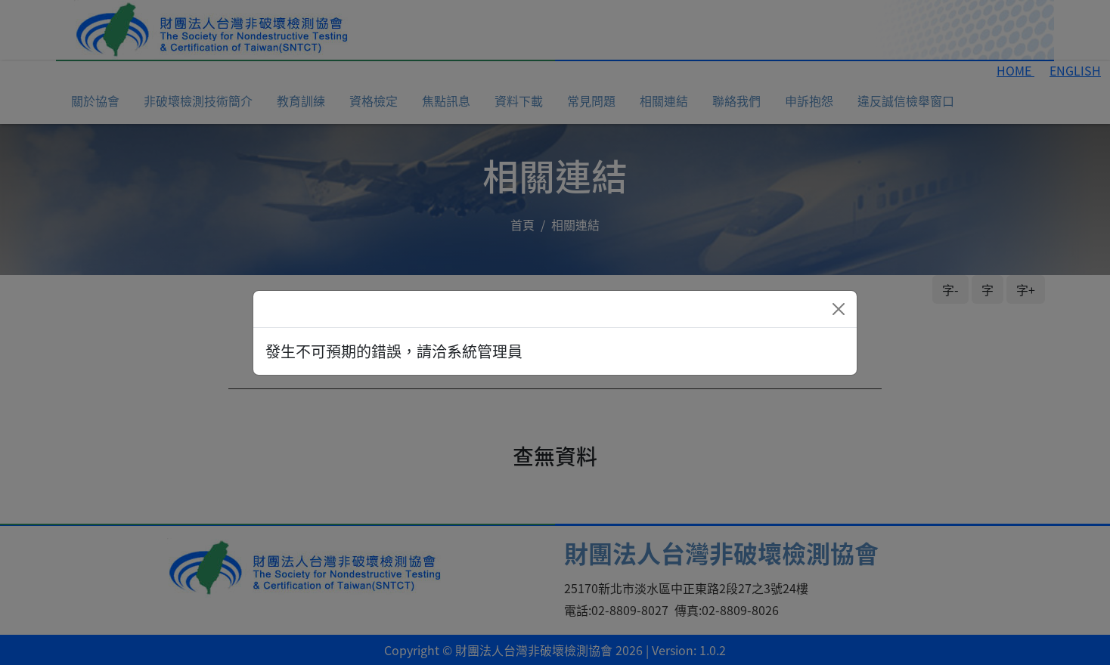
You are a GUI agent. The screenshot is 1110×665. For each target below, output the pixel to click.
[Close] (838, 309)
